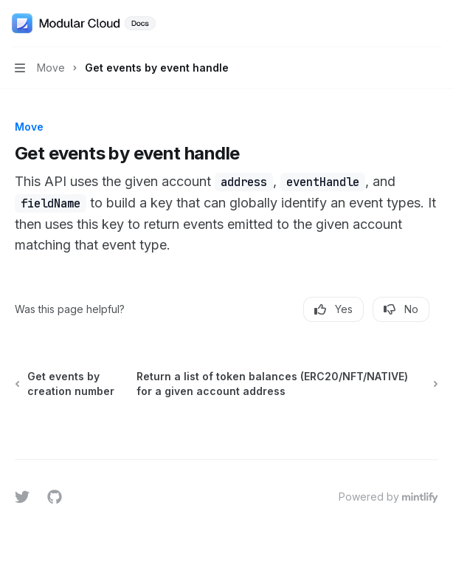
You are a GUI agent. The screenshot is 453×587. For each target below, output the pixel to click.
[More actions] (433, 23)
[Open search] (406, 23)
